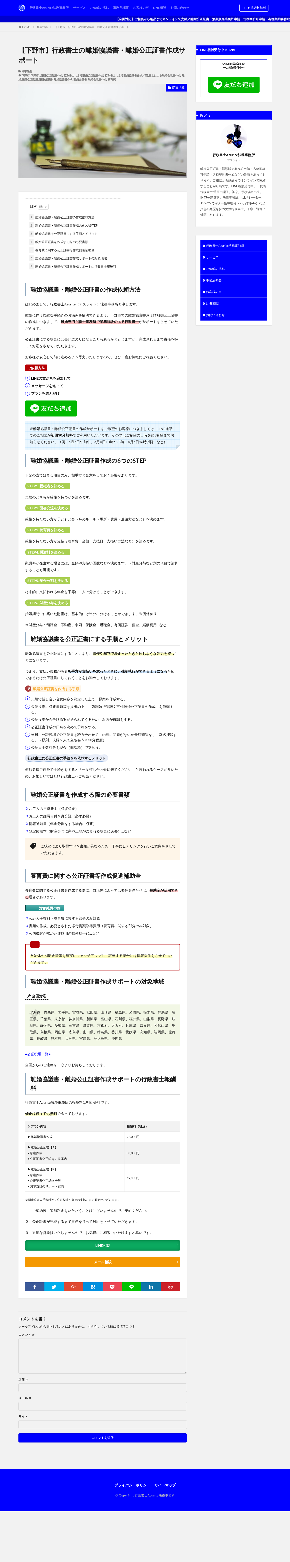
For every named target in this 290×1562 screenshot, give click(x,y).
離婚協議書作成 (63, 79)
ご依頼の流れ (99, 8)
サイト (23, 1416)
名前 (23, 1379)
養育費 (112, 79)
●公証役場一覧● (38, 1054)
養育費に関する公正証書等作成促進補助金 (61, 250)
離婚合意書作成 (97, 79)
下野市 (26, 75)
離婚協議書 (46, 79)
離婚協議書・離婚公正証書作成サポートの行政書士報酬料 (72, 266)
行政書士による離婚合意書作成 (162, 75)
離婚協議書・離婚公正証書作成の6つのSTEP (63, 225)
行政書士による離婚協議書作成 (123, 75)
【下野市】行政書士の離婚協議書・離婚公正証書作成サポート (91, 27)
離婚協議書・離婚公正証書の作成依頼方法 (61, 217)
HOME (26, 27)
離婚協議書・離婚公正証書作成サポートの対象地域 (68, 258)
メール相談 (103, 1262)
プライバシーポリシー (132, 1485)
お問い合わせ (179, 8)
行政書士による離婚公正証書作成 (84, 75)
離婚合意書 (80, 79)
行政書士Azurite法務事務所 (49, 8)
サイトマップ (165, 1485)
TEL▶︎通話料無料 (254, 8)
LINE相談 (159, 8)
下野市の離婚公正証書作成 (47, 75)
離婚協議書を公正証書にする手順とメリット (63, 234)
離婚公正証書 (30, 79)
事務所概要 (121, 8)
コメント (26, 1334)
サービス (79, 8)
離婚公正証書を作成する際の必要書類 (58, 242)
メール (25, 1398)
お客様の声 (141, 8)
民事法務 (42, 27)
